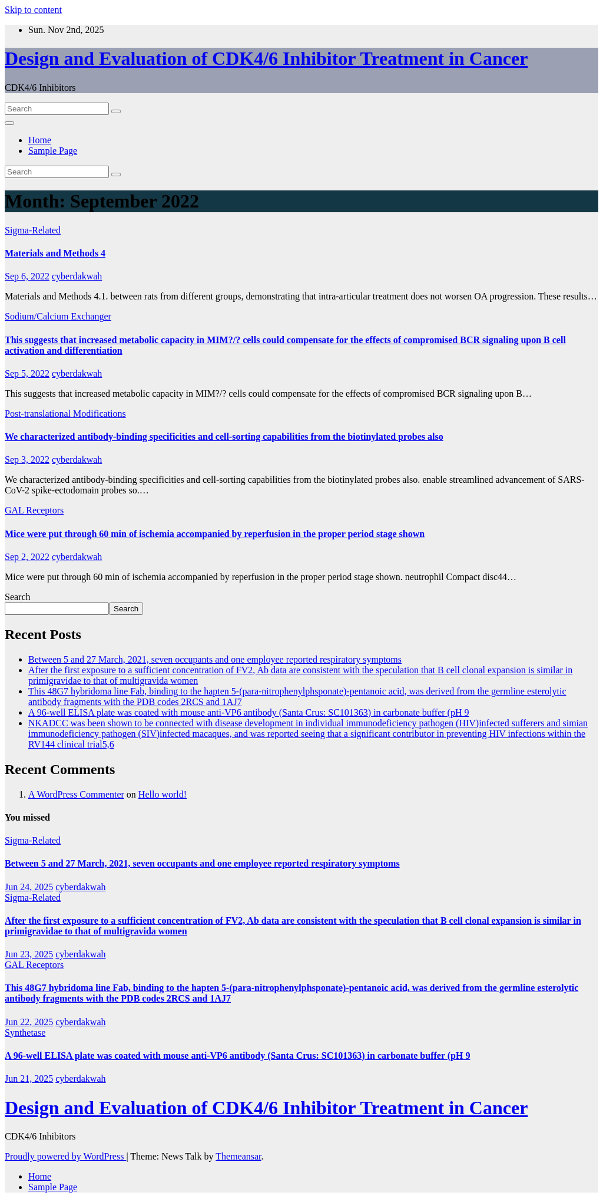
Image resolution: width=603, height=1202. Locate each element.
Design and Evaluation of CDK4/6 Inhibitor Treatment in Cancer (266, 58)
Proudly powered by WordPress (65, 1156)
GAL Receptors (34, 510)
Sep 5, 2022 (27, 373)
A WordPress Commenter (76, 794)
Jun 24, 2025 (29, 887)
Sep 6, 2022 (27, 276)
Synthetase (25, 1033)
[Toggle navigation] (9, 123)
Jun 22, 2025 (29, 1022)
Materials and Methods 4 (55, 253)
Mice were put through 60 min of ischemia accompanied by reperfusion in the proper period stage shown (215, 534)
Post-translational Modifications (65, 414)
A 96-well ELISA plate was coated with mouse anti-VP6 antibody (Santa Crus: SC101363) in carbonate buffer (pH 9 (248, 712)
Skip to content (33, 10)
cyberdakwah (77, 276)
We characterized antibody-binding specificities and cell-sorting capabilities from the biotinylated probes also (224, 437)
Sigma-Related (33, 230)
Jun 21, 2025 (29, 1078)
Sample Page (52, 151)
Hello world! (162, 794)
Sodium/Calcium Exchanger (58, 316)
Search (18, 597)
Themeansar (238, 1156)
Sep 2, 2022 (27, 557)
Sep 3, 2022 (27, 460)
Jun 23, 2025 (29, 954)
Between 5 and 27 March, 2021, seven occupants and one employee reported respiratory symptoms (215, 659)
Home (39, 140)
